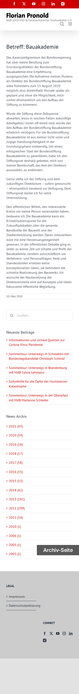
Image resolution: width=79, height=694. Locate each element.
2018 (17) (16, 453)
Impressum (17, 596)
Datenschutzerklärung (21, 605)
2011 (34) (16, 517)
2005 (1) (15, 545)
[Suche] (11, 315)
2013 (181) (17, 499)
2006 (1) (15, 536)
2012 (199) (17, 508)
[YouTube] (57, 633)
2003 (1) (15, 554)
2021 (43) (16, 426)
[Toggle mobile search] (62, 24)
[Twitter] (51, 633)
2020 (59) (16, 435)
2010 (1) (15, 526)
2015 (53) (16, 481)
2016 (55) (16, 472)
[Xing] (44, 640)
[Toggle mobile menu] (70, 24)
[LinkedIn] (70, 633)
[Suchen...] (39, 315)
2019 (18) (16, 444)
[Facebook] (44, 633)
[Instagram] (64, 633)
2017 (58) (16, 462)
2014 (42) (16, 490)
